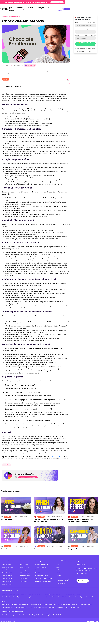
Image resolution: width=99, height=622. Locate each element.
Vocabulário (17, 14)
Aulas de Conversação (34, 7)
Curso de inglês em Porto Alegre (11, 594)
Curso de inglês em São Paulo (10, 591)
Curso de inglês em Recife (30, 594)
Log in (83, 7)
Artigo (5, 76)
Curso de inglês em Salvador (72, 591)
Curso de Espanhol (7, 564)
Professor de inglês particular (31, 612)
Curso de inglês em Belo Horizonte (30, 591)
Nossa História (60, 580)
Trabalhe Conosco (40, 564)
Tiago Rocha (23, 576)
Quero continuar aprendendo (28, 474)
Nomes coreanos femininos (51, 602)
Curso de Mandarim (7, 581)
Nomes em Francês (7, 604)
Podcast (58, 567)
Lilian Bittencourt (25, 573)
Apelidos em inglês (36, 602)
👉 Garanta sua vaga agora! (85, 41)
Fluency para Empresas (41, 573)
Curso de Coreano (7, 578)
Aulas (58, 564)
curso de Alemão (56, 454)
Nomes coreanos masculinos (23, 604)
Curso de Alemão (7, 573)
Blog (7, 14)
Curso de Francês (7, 567)
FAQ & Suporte (81, 561)
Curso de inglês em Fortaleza (47, 594)
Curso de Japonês (7, 576)
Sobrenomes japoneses (40, 604)
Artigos (11, 14)
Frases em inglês (24, 602)
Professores (46, 7)
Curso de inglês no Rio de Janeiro (52, 591)
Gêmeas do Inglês (25, 570)
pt (83, 578)
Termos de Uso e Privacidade (43, 576)
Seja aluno (92, 7)
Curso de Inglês (6, 561)
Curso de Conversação (41, 561)
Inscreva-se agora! (91, 2)
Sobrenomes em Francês (56, 604)
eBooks (58, 573)
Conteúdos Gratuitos (59, 7)
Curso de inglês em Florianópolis (84, 594)
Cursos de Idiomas (18, 7)
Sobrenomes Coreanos (86, 602)
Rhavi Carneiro (24, 561)
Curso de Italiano (7, 570)
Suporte (37, 570)
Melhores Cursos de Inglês (9, 602)
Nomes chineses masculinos (69, 602)
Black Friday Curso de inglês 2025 (51, 612)
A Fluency (72, 7)
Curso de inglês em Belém (65, 594)
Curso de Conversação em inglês (11, 612)
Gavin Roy (23, 567)
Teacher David (24, 578)
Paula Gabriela (24, 564)
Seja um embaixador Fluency (43, 578)
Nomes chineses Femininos (73, 604)
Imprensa (38, 567)
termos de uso (85, 47)
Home (3, 14)
